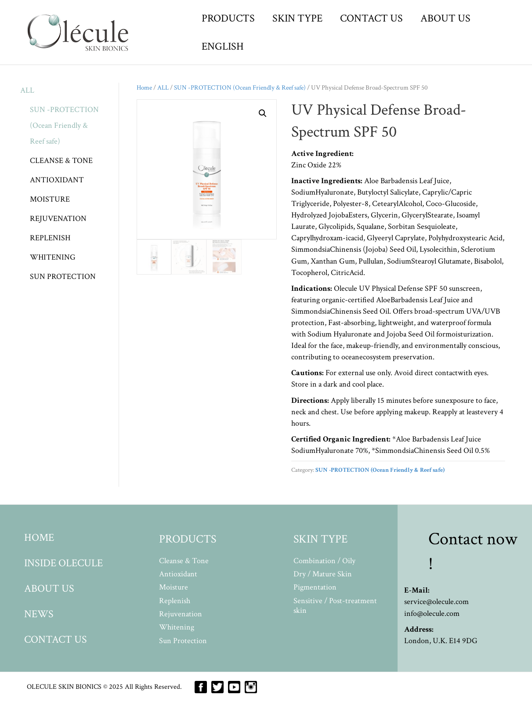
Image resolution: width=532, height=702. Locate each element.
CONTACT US (371, 18)
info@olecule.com (432, 613)
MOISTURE (50, 199)
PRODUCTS (228, 18)
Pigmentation (315, 587)
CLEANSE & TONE (61, 161)
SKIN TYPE (297, 18)
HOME (39, 537)
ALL (27, 90)
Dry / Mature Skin (322, 574)
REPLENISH (50, 238)
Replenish (174, 601)
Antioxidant (178, 574)
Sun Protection (183, 641)
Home (144, 87)
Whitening (176, 627)
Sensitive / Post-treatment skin (335, 605)
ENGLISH (223, 46)
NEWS (39, 614)
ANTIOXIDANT (57, 180)
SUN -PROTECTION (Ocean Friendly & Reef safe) (64, 125)
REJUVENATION (58, 218)
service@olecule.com (436, 602)
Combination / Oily (324, 561)
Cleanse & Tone (184, 561)
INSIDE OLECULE (63, 563)
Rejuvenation (180, 614)
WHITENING (53, 257)
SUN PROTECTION (63, 276)
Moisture (173, 587)
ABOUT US (445, 18)
